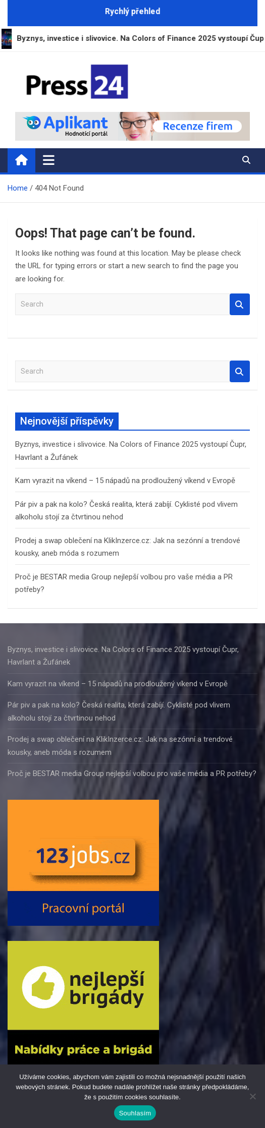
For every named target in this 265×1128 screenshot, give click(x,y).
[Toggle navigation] (48, 159)
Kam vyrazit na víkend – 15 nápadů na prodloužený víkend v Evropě (125, 480)
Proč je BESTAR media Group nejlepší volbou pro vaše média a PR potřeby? (132, 773)
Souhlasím (135, 1113)
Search (240, 304)
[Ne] (252, 1096)
